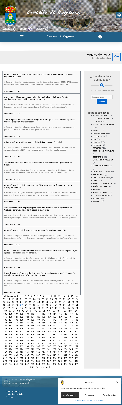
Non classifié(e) (99, 175)
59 (30, 305)
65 (56, 305)
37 (13, 302)
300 (76, 352)
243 (71, 340)
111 (38, 314)
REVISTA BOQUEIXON (101, 195)
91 (14, 311)
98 (44, 311)
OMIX (95, 181)
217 (5, 337)
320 (32, 358)
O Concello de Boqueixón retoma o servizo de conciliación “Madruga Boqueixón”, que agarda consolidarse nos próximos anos (41, 252)
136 (21, 320)
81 (47, 308)
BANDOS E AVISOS (100, 133)
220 (21, 337)
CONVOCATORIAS (103, 119)
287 (5, 352)
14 (68, 296)
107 (16, 314)
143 (60, 320)
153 (38, 322)
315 (5, 358)
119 (5, 317)
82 (51, 308)
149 (16, 322)
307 (38, 355)
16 (76, 296)
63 (47, 305)
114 (54, 314)
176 (10, 328)
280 (43, 349)
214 (65, 334)
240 (54, 340)
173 (71, 325)
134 (10, 320)
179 (27, 328)
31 (64, 299)
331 (16, 361)
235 (27, 340)
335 (38, 361)
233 (16, 340)
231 (5, 340)
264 (32, 346)
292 (32, 352)
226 (54, 337)
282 (54, 349)
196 (43, 331)
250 (32, 343)
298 (65, 352)
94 (27, 311)
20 (17, 299)
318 (21, 358)
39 (21, 302)
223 (38, 337)
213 (60, 334)
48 (60, 302)
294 (43, 352)
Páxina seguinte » (44, 367)
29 (56, 299)
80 (43, 308)
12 (59, 296)
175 (5, 328)
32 (68, 299)
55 (13, 305)
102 (64, 311)
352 (54, 364)
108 (21, 314)
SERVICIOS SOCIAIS (101, 198)
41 (30, 302)
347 (27, 364)
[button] (119, 15)
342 (76, 361)
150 (21, 322)
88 (77, 308)
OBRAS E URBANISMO (102, 178)
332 (21, 361)
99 (48, 311)
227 (60, 337)
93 (23, 311)
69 (73, 305)
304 (21, 355)
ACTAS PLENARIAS (101, 116)
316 (10, 358)
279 (38, 349)
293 (38, 352)
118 (76, 314)
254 (54, 343)
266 (43, 346)
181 (38, 328)
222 (32, 337)
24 (34, 299)
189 (5, 331)
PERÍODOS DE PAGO (101, 189)
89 (5, 311)
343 (5, 364)
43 (38, 302)
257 (71, 343)
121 (16, 317)
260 (10, 346)
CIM (94, 139)
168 (43, 325)
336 (43, 361)
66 (60, 305)
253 (49, 343)
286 (76, 349)
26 (43, 299)
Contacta (9, 396)
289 (16, 352)
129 (60, 317)
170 (54, 325)
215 (71, 334)
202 (76, 331)
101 (59, 311)
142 (54, 320)
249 (27, 343)
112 (43, 314)
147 (5, 322)
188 (76, 328)
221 (27, 337)
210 (43, 334)
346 (21, 364)
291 (27, 352)
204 (10, 334)
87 (73, 308)
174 (76, 325)
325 (60, 358)
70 (77, 305)
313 (71, 355)
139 (38, 320)
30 (60, 299)
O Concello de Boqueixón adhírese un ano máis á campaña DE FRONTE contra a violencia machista (38, 75)
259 (5, 346)
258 (76, 343)
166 (32, 325)
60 (34, 305)
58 (26, 305)
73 (13, 308)
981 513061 (7, 383)
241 (60, 340)
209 (38, 334)
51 (73, 302)
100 (53, 311)
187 (71, 328)
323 (49, 358)
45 (47, 302)
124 (32, 317)
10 (50, 296)
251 (38, 343)
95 (31, 311)
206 (21, 334)
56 (17, 305)
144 (65, 320)
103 (70, 311)
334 (32, 361)
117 (71, 314)
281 (49, 349)
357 (32, 367)
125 (38, 317)
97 (40, 311)
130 (65, 317)
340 (65, 361)
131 (71, 317)
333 (27, 361)
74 (17, 308)
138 (32, 320)
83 (56, 308)
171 (60, 325)
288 (10, 352)
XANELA (96, 204)
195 (38, 331)
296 (54, 352)
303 (16, 355)
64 (51, 305)
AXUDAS (96, 130)
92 (18, 311)
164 (21, 325)
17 (4, 299)
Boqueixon (97, 136)
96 (35, 311)
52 (77, 302)
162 (10, 325)
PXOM (95, 192)
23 (30, 299)
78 (34, 308)
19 (13, 299)
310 (54, 355)
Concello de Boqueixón (53, 12)
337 (49, 361)
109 (27, 314)
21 (21, 299)
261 (16, 346)
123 (27, 317)
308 (43, 355)
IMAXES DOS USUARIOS (102, 172)
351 (49, 364)
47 (56, 302)
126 (43, 317)
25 (38, 299)
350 (43, 364)
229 (71, 337)
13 (63, 296)
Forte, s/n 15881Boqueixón (21, 383)
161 (5, 325)
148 (10, 322)
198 (54, 331)
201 (71, 331)
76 (26, 308)
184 (54, 328)
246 (10, 343)
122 (21, 317)
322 (43, 358)
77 (30, 308)
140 (43, 320)
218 (10, 337)
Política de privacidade (14, 394)
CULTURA (97, 142)
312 (65, 355)
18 (8, 299)
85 (64, 308)
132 (76, 317)
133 (5, 320)
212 (54, 334)
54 (8, 305)
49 (64, 302)
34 (77, 299)
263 (27, 346)
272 (76, 346)
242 (65, 340)
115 (60, 314)
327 (71, 358)
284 (65, 349)
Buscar (102, 102)
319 (27, 358)
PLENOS (99, 122)
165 (27, 325)
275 (16, 349)
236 (32, 340)
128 (54, 317)
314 (76, 355)
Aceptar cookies (69, 395)
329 (5, 361)
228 (65, 337)
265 (38, 346)
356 (76, 364)
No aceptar (89, 395)
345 (16, 364)
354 (65, 364)
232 (10, 340)
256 (65, 343)
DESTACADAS (98, 157)
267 (49, 346)
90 (10, 311)
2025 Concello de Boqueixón (21, 379)
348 (32, 364)
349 (38, 364)
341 (71, 361)
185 (60, 328)
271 (71, 346)
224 (43, 337)
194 (32, 331)
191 (16, 331)
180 (32, 328)
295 (49, 352)
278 (32, 349)
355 (71, 364)
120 (10, 317)
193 (27, 331)
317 (16, 358)
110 (32, 314)
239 (49, 340)
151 (27, 322)
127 (49, 317)
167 (38, 325)
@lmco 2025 (7, 381)
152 (32, 322)
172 (65, 325)
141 (49, 320)
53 (4, 305)
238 (43, 340)
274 (10, 349)
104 (75, 311)
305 (27, 355)
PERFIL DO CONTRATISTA (103, 183)
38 (17, 302)
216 (76, 334)
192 (21, 331)
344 (10, 364)
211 (49, 334)
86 (68, 308)
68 (68, 305)
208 (32, 334)
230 (76, 337)
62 (43, 305)
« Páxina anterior (12, 296)
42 (34, 302)
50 (68, 302)
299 (71, 352)
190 (10, 331)
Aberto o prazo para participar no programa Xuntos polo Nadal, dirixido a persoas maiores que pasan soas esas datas (39, 121)
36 (8, 302)
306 (32, 355)
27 (47, 299)
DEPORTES (97, 148)
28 (51, 299)
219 (16, 337)
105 (5, 314)
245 (5, 343)
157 (60, 322)
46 (51, 302)
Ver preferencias (109, 395)
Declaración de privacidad (95, 400)
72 (8, 308)
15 (72, 296)
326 (65, 358)
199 (60, 331)
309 (49, 355)
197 (49, 331)
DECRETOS (97, 145)
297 (60, 352)
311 (60, 355)
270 (65, 346)
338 (54, 361)
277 (27, 349)
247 (16, 343)
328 (76, 358)
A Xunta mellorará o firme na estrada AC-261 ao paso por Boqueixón (33, 142)
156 (54, 322)
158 (65, 322)
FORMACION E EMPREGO (103, 166)
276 (21, 349)
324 (54, 358)
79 (38, 308)
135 (16, 320)
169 (49, 325)
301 (5, 355)
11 (55, 296)
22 (26, 299)
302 (10, 355)
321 (38, 358)
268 (54, 346)
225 (49, 337)
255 (60, 343)
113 (49, 314)
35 (4, 302)
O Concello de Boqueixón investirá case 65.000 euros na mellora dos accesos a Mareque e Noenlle (38, 186)
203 (5, 334)
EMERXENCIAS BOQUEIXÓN (104, 160)
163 (16, 325)
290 (21, 352)
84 (60, 308)
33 (73, 299)
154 (43, 322)
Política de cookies (80, 400)
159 (71, 322)
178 (21, 328)
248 (21, 343)
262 (21, 346)
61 (38, 305)
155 (49, 322)
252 (43, 343)
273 (5, 349)
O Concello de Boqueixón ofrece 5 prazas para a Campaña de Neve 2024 (35, 230)
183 (49, 328)
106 (10, 314)
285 (71, 349)
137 (27, 320)
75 (21, 308)
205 (16, 334)
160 (76, 322)
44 (43, 302)
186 (65, 328)
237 (38, 340)
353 (60, 364)
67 (64, 305)
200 (65, 331)
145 (71, 320)
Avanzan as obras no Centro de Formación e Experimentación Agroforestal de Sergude (38, 164)
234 (21, 340)
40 (26, 302)
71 (4, 308)
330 (10, 361)
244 (76, 340)
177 (16, 328)
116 (65, 314)
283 (60, 349)
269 (60, 346)
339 (60, 361)
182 (43, 328)
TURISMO (97, 201)
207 (27, 334)
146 (76, 320)
